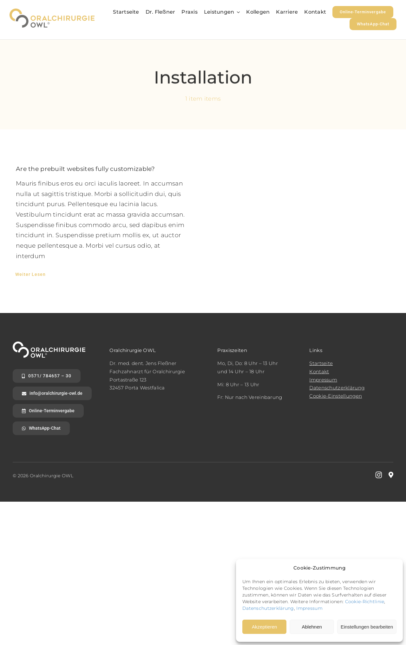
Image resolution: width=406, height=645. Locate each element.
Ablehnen (312, 626)
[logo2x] (52, 11)
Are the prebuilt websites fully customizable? (85, 169)
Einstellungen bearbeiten (367, 626)
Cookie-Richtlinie (364, 601)
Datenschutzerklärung (268, 608)
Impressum (309, 608)
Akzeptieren (264, 626)
